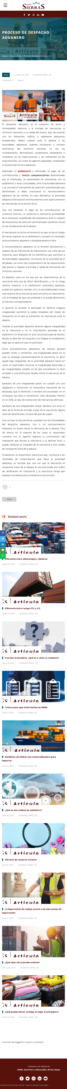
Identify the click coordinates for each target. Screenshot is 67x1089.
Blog (6, 75)
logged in (19, 1042)
